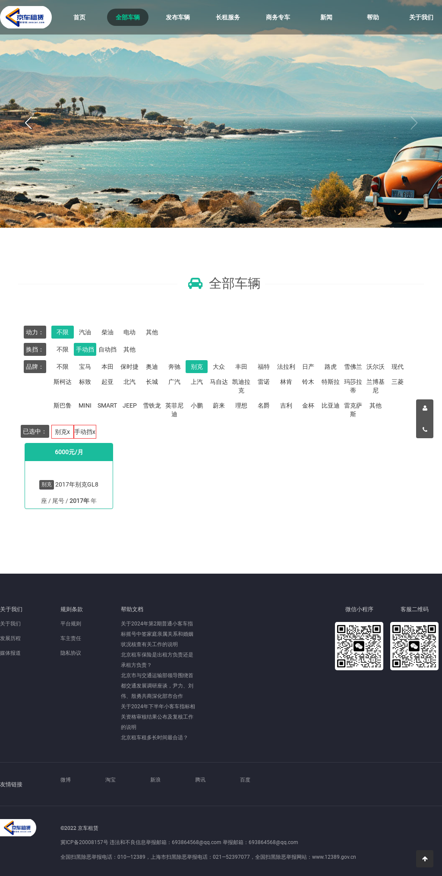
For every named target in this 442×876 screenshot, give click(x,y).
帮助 (373, 17)
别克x (62, 431)
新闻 (326, 17)
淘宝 (110, 780)
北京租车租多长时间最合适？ (154, 738)
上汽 (197, 381)
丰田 (241, 366)
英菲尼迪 (174, 410)
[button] (28, 123)
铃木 (308, 381)
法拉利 (286, 366)
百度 (245, 780)
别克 (197, 366)
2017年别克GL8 (76, 484)
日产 (308, 366)
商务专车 (278, 17)
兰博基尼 (375, 386)
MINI (85, 405)
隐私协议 (70, 653)
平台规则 (70, 624)
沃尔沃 (375, 366)
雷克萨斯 (353, 410)
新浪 (155, 780)
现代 (397, 366)
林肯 (286, 381)
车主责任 (70, 638)
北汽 (129, 381)
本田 (107, 366)
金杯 (308, 405)
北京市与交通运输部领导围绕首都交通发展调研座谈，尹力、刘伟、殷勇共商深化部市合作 (157, 685)
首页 (79, 17)
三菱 (397, 381)
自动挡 (107, 349)
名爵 (264, 405)
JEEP (130, 405)
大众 (219, 366)
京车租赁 (26, 17)
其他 (152, 332)
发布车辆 (178, 17)
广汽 (174, 381)
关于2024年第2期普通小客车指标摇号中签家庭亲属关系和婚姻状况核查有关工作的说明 (157, 634)
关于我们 (421, 17)
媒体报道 (10, 653)
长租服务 (228, 17)
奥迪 (152, 366)
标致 (85, 381)
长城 (152, 381)
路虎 (331, 366)
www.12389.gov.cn (334, 857)
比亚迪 (331, 405)
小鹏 (197, 405)
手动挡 (85, 349)
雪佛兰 (353, 366)
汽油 (85, 332)
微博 (65, 780)
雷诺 (264, 381)
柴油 (107, 332)
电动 (129, 332)
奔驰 (174, 366)
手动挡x (84, 431)
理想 (241, 405)
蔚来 (219, 405)
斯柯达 (63, 381)
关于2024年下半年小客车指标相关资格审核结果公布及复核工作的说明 (158, 716)
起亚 (107, 381)
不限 (63, 332)
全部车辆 (128, 17)
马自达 (219, 381)
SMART (107, 405)
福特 (264, 366)
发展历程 (10, 638)
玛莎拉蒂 (353, 386)
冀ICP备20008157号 (84, 842)
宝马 (85, 366)
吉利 (286, 405)
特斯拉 (331, 381)
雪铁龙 (152, 405)
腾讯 (200, 780)
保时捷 (129, 366)
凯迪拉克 (241, 386)
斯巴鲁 (63, 405)
